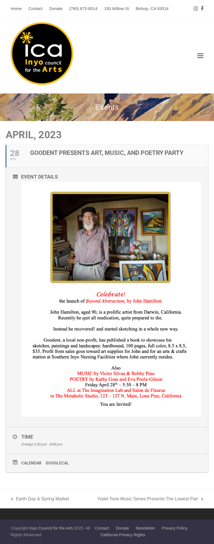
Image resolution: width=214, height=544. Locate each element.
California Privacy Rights (123, 535)
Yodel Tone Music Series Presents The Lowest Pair (150, 499)
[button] (200, 55)
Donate (122, 528)
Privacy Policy (175, 528)
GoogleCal (57, 463)
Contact (102, 528)
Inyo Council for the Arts (51, 528)
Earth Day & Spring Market (40, 499)
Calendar (31, 463)
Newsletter (145, 528)
